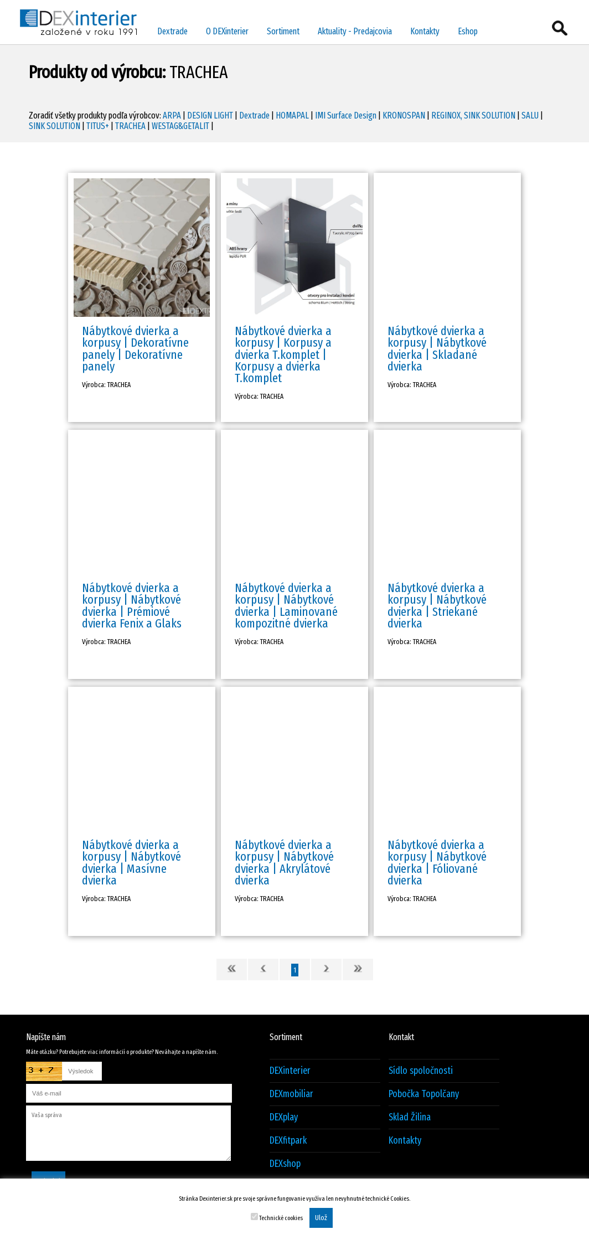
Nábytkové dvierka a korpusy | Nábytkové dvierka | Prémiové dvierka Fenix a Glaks (132, 605)
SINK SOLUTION (54, 126)
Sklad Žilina (410, 1117)
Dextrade (172, 31)
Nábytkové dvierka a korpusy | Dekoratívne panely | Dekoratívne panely (135, 348)
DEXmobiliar (291, 1094)
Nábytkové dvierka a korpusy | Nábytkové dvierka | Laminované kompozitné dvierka (286, 605)
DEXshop (285, 1164)
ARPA (172, 115)
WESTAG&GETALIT (180, 126)
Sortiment (283, 31)
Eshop (468, 31)
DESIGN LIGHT (210, 115)
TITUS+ (97, 126)
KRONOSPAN (404, 115)
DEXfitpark (288, 1140)
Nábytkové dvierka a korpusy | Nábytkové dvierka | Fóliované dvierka (437, 862)
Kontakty (425, 31)
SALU (530, 115)
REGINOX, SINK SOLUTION (473, 115)
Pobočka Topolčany (424, 1094)
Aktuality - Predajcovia (355, 31)
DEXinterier (290, 1071)
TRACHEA (130, 126)
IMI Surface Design (345, 115)
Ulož (321, 1217)
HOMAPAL (292, 115)
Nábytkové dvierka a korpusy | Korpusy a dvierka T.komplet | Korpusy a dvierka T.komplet (283, 354)
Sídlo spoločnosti (421, 1071)
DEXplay (284, 1117)
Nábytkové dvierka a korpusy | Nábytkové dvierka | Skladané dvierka (437, 348)
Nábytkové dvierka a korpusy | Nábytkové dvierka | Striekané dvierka (437, 605)
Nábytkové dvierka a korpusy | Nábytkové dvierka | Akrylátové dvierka (284, 862)
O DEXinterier (227, 31)
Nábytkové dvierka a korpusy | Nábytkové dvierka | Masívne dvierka (131, 862)
